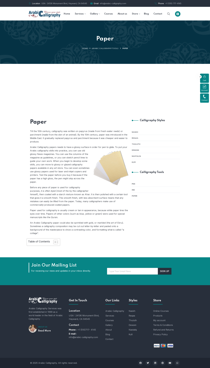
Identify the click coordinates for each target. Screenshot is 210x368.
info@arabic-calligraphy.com (113, 3)
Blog (107, 334)
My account (159, 320)
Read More (44, 331)
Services (109, 315)
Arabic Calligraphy (114, 311)
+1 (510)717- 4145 (86, 329)
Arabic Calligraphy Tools (105, 48)
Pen (133, 184)
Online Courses (161, 311)
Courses (109, 320)
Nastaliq (136, 156)
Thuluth (136, 144)
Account (204, 88)
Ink (133, 190)
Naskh (135, 132)
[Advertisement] (105, 84)
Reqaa (135, 138)
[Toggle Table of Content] (54, 242)
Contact (204, 98)
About (108, 329)
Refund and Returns (163, 329)
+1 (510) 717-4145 (173, 3)
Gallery (109, 325)
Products (157, 315)
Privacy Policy (160, 334)
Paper (134, 196)
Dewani (135, 150)
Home (85, 48)
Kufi (134, 162)
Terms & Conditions (163, 325)
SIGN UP (164, 271)
